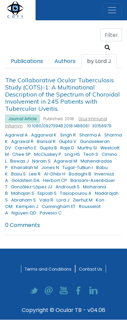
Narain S (41, 161)
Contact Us (90, 269)
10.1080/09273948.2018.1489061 (58, 126)
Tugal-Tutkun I (77, 167)
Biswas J (19, 161)
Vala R (46, 200)
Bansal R (46, 141)
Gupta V (68, 141)
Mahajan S (22, 193)
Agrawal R (22, 141)
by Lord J (99, 61)
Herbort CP (55, 180)
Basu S (18, 174)
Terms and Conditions (48, 269)
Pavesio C (51, 213)
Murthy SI (87, 148)
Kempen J (27, 206)
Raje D (67, 148)
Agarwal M (65, 161)
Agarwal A (16, 135)
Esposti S (47, 193)
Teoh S (90, 154)
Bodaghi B (80, 174)
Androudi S (68, 187)
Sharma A (90, 135)
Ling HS (72, 154)
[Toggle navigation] (112, 10)
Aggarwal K (44, 135)
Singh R (68, 135)
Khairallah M (24, 167)
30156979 (101, 126)
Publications (27, 61)
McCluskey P (47, 154)
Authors (65, 61)
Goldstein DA (26, 180)
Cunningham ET (59, 206)
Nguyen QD (24, 213)
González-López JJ (31, 187)
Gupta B (48, 148)
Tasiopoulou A (75, 193)
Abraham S (23, 200)
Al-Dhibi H (54, 174)
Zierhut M (82, 200)
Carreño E (25, 148)
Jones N (50, 167)
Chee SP (21, 154)
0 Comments (22, 225)
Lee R (35, 174)
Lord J (63, 200)
